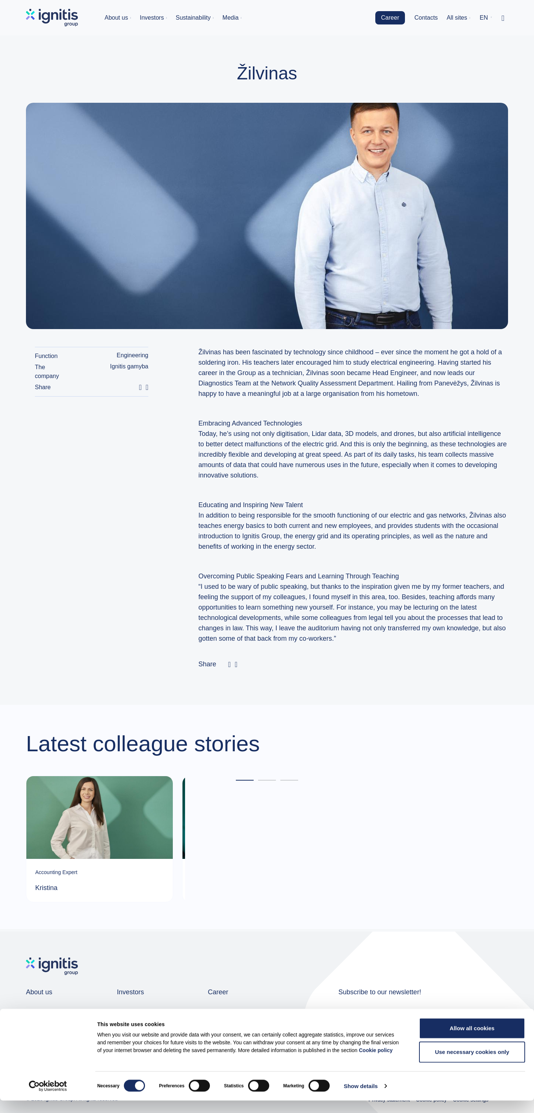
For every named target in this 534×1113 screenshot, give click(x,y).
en (484, 17)
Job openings (225, 1013)
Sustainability (193, 17)
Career (390, 17)
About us (116, 17)
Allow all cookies (472, 1040)
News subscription (410, 1018)
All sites (457, 17)
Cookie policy (376, 1063)
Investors (152, 17)
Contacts (426, 17)
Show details (361, 1098)
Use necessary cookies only (472, 1064)
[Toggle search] (503, 18)
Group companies (49, 1013)
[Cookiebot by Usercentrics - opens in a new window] (48, 1098)
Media (230, 17)
